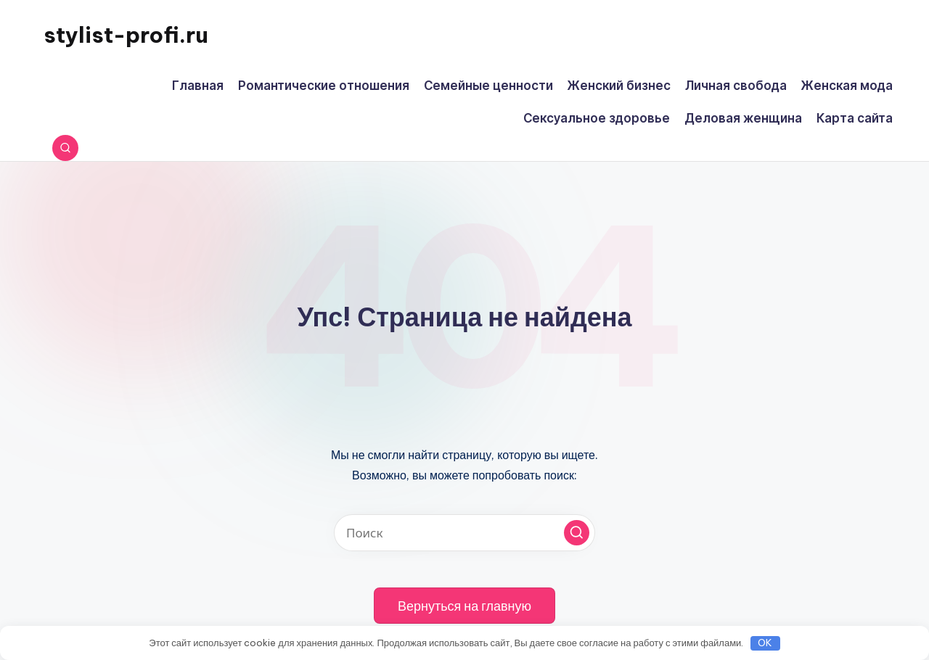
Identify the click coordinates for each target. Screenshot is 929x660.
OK (765, 642)
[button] (576, 532)
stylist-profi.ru (126, 35)
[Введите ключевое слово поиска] (464, 532)
